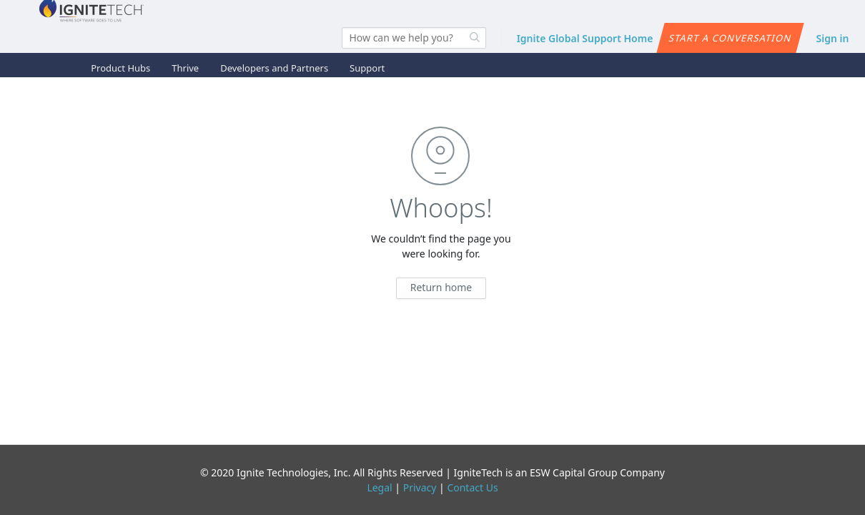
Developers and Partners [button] (274, 68)
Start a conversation (731, 37)
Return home (441, 287)
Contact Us (472, 487)
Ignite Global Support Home (585, 38)
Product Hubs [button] (120, 68)
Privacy (420, 487)
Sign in (832, 38)
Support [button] (367, 68)
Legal (379, 487)
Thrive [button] (185, 68)
